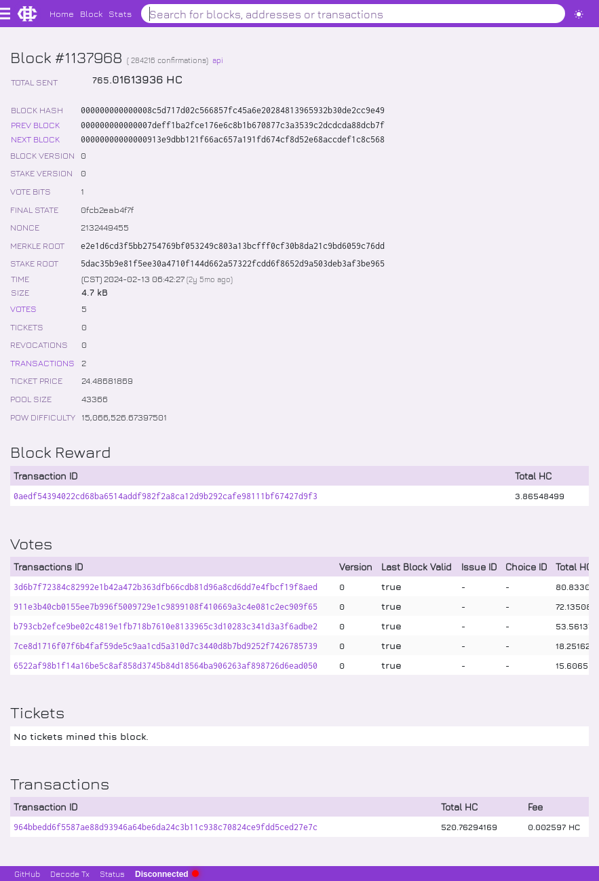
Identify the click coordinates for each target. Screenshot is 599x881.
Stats (120, 13)
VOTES (23, 308)
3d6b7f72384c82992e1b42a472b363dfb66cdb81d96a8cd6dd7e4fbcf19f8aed (165, 587)
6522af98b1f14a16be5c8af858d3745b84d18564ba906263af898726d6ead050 (165, 666)
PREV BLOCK (35, 124)
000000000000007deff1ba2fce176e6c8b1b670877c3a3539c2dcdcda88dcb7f (233, 125)
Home (62, 13)
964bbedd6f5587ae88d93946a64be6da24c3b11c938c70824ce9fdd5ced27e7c (165, 827)
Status (112, 873)
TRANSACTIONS (42, 362)
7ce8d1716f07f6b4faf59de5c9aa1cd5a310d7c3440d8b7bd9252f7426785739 (165, 646)
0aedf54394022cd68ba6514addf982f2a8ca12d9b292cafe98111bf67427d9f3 (165, 496)
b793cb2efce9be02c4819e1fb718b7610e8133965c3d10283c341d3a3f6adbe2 (165, 626)
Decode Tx (70, 873)
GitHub (27, 873)
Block (91, 13)
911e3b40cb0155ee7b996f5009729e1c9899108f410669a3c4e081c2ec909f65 (165, 607)
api (217, 60)
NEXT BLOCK (35, 138)
